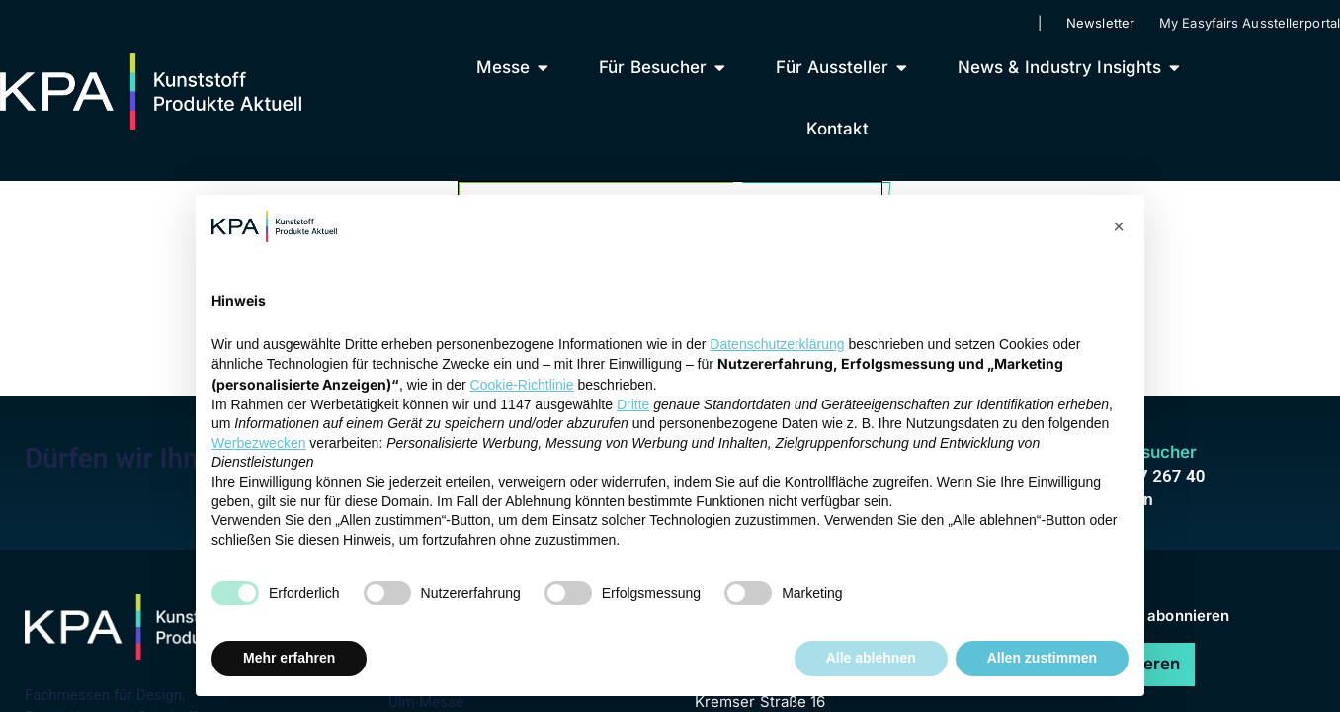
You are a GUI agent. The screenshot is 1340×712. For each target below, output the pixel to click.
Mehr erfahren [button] (289, 658)
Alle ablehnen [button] (871, 658)
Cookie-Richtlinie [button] (522, 385)
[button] (1118, 226)
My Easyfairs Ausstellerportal (1249, 23)
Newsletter (1100, 23)
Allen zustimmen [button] (1042, 658)
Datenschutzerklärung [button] (777, 344)
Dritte (633, 404)
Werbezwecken (258, 443)
